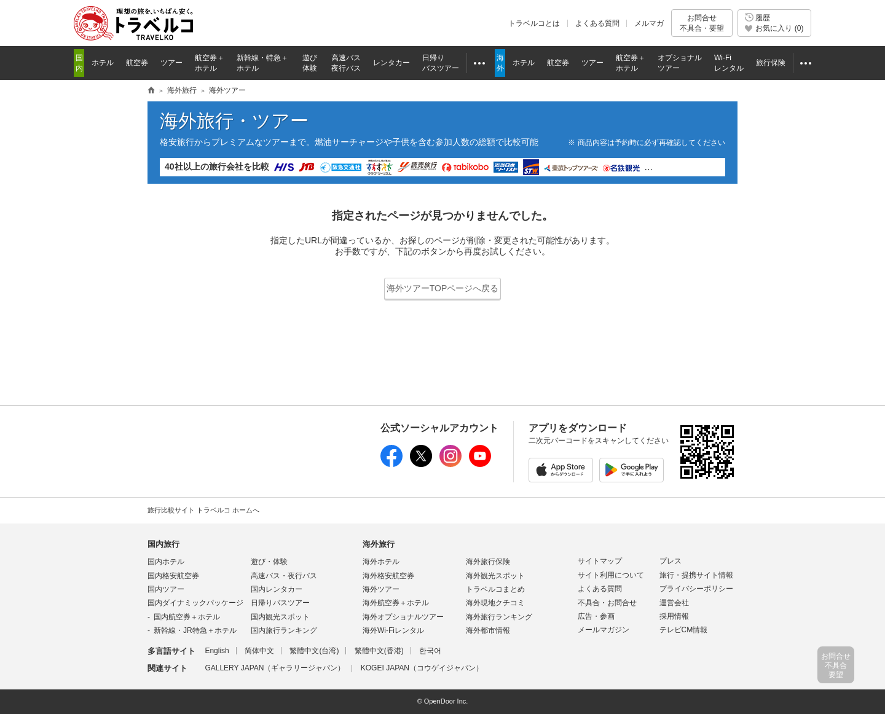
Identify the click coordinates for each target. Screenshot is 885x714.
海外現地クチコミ (495, 602)
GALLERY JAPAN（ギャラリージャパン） (275, 668)
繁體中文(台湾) (314, 650)
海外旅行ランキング (499, 617)
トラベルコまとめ (495, 589)
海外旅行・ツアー (234, 121)
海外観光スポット (495, 575)
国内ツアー (166, 589)
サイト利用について (611, 575)
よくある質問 (597, 23)
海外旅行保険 (488, 561)
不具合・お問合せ (607, 602)
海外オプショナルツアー (403, 617)
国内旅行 (163, 544)
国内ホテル (166, 561)
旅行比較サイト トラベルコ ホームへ (203, 510)
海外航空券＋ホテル (396, 602)
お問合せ (702, 23)
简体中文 (259, 650)
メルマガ (649, 23)
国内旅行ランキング (284, 630)
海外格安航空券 (388, 575)
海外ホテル (381, 561)
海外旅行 (379, 544)
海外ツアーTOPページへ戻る (443, 288)
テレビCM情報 (683, 630)
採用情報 (674, 616)
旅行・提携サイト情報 (696, 575)
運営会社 (674, 602)
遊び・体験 (269, 561)
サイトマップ (600, 561)
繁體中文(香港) (379, 650)
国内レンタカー (276, 589)
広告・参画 (596, 616)
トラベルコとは (534, 23)
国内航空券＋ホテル (187, 617)
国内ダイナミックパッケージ (195, 602)
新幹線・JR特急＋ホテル (195, 630)
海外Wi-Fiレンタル (393, 630)
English (217, 650)
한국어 (430, 650)
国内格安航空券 (173, 575)
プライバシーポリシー (696, 588)
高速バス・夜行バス (284, 575)
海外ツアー (381, 589)
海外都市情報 (488, 630)
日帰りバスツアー (280, 602)
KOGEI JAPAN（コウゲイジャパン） (422, 668)
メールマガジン (603, 630)
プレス (670, 561)
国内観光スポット (280, 617)
